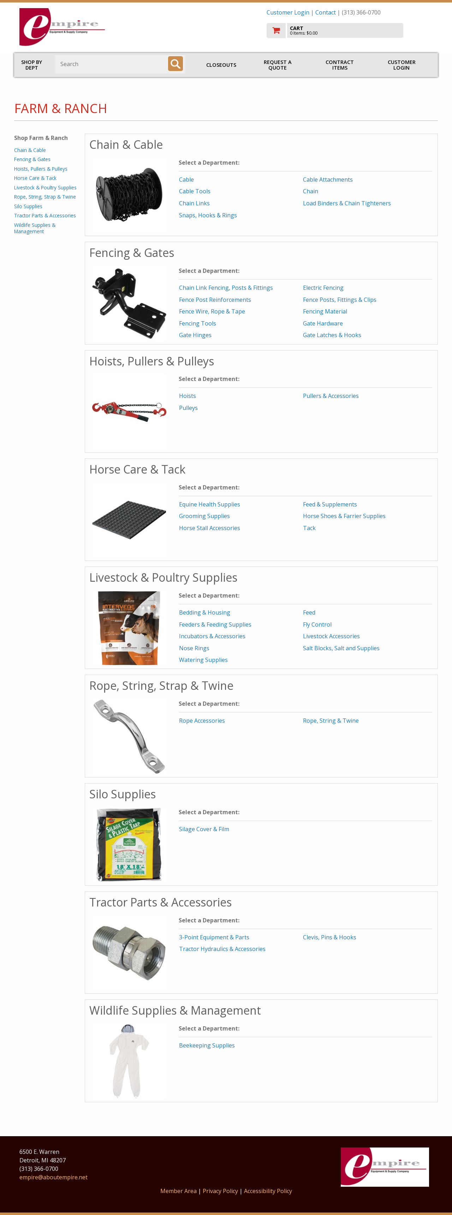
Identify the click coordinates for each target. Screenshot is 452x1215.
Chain (310, 191)
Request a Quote (278, 65)
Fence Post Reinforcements (215, 300)
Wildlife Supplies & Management (34, 228)
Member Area (178, 1191)
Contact (325, 12)
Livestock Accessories (331, 636)
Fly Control (317, 624)
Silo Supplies (28, 206)
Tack (309, 528)
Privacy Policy (221, 1191)
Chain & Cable (30, 150)
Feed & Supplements (330, 504)
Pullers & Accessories (331, 396)
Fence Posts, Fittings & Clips (339, 300)
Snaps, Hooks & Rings (208, 215)
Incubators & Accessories (212, 636)
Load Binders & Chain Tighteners (347, 203)
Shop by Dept (31, 65)
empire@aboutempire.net (53, 1177)
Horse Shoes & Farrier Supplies (344, 516)
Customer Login (288, 12)
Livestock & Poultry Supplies (45, 187)
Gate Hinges (195, 335)
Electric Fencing (323, 288)
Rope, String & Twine (331, 720)
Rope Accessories (202, 720)
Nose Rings (194, 648)
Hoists (187, 396)
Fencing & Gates (32, 159)
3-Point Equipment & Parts (214, 937)
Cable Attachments (328, 179)
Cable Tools (194, 191)
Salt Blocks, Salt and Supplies (341, 648)
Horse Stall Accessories (209, 528)
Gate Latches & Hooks (332, 335)
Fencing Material (325, 311)
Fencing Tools (197, 323)
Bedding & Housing (204, 612)
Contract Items (340, 65)
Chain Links (194, 203)
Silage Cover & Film (204, 829)
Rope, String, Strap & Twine (45, 196)
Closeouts (221, 64)
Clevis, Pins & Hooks (329, 937)
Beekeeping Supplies (207, 1045)
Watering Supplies (203, 660)
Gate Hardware (323, 323)
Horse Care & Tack (35, 178)
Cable (186, 179)
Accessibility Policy (268, 1191)
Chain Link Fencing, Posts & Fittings (226, 288)
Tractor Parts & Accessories (45, 215)
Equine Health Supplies (209, 504)
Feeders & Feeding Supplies (215, 624)
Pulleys (188, 408)
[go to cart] (350, 30)
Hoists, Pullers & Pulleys (40, 168)
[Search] (175, 63)
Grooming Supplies (204, 516)
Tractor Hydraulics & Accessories (222, 949)
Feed (309, 612)
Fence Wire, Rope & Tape (212, 311)
